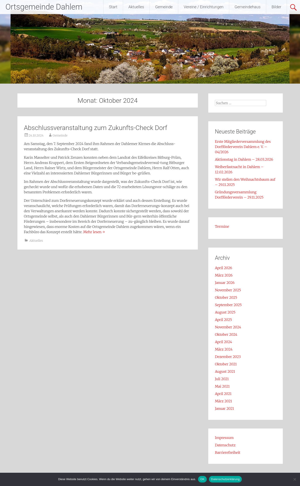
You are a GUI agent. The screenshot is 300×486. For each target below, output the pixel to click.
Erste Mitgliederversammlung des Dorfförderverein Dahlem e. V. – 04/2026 (243, 146)
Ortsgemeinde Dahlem (43, 7)
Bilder (276, 7)
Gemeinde (164, 7)
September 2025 (228, 305)
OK (202, 479)
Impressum (224, 437)
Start (113, 7)
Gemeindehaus (248, 7)
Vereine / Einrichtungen (204, 7)
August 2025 (225, 312)
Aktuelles (136, 7)
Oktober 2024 (226, 334)
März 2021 (223, 401)
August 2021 (225, 371)
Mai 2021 (222, 386)
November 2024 (228, 327)
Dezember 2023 (228, 356)
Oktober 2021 (226, 364)
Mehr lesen (94, 232)
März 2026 (223, 275)
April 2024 (223, 342)
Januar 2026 (224, 282)
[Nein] (294, 479)
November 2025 (228, 290)
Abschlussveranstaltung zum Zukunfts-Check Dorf (95, 128)
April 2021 (223, 394)
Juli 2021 (222, 379)
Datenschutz (225, 445)
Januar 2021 (224, 408)
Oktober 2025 (226, 297)
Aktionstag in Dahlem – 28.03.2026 (244, 159)
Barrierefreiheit (227, 452)
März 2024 (223, 349)
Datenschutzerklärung (225, 479)
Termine (222, 226)
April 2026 (223, 268)
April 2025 (223, 319)
